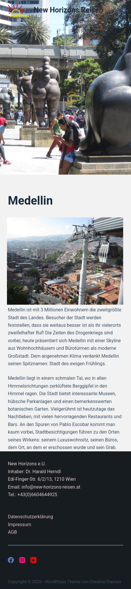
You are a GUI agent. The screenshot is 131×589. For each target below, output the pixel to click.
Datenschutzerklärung (30, 516)
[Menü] (120, 10)
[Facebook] (11, 560)
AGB (12, 532)
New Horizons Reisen (68, 10)
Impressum (19, 524)
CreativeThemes (105, 581)
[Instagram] (22, 560)
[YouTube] (33, 560)
